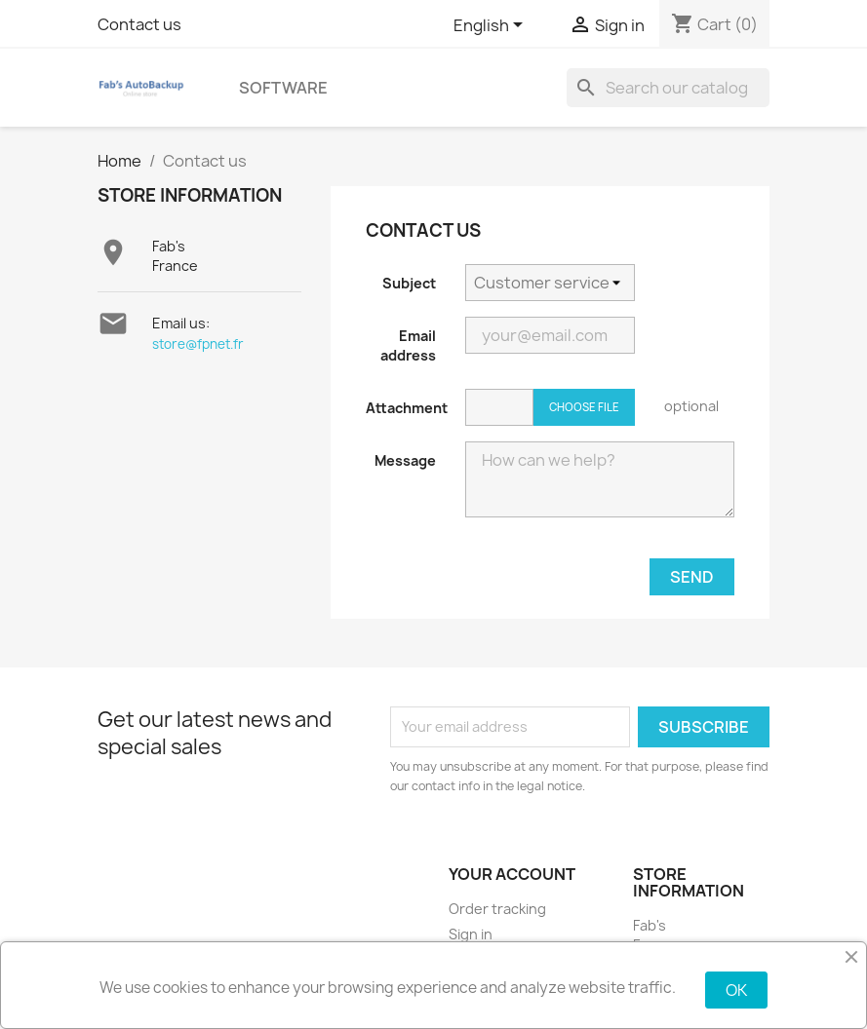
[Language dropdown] (491, 26)
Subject (409, 283)
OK (736, 990)
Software (283, 87)
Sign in (471, 934)
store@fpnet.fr (198, 344)
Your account (512, 874)
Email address (408, 345)
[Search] (668, 87)
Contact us (139, 24)
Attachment (407, 408)
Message (405, 460)
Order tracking (497, 908)
